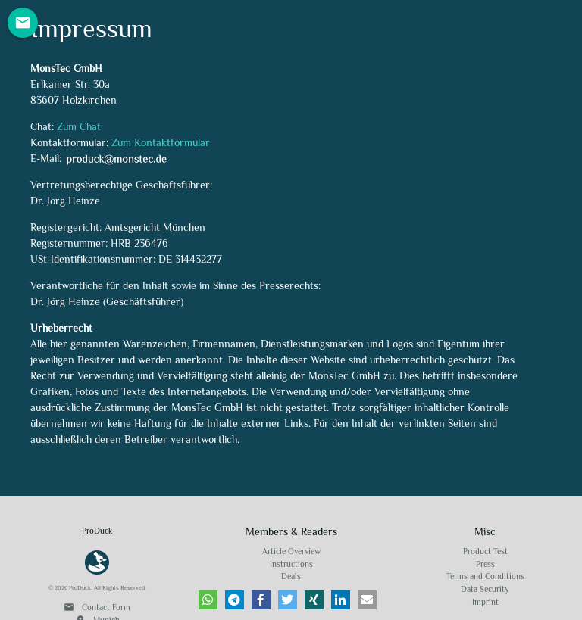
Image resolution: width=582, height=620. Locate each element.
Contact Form (97, 607)
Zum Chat (79, 126)
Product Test (485, 551)
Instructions (291, 564)
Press (485, 564)
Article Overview (291, 551)
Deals (291, 576)
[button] (208, 599)
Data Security (485, 589)
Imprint (485, 601)
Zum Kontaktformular (160, 142)
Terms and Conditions (485, 576)
